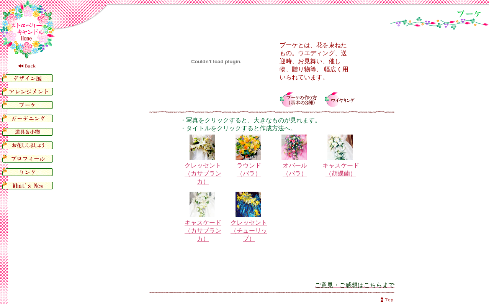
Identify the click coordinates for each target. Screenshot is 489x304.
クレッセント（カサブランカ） (203, 173)
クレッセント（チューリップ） (249, 230)
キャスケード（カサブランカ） (203, 230)
